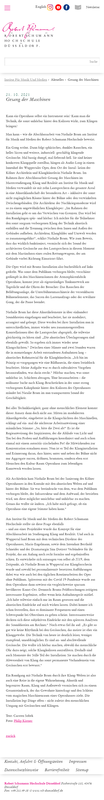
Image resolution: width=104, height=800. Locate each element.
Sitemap (82, 770)
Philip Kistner (23, 721)
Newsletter (93, 7)
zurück (10, 736)
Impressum (78, 761)
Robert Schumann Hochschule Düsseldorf (29, 34)
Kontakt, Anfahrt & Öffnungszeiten (33, 761)
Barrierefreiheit (57, 770)
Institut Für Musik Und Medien (25, 80)
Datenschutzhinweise (21, 770)
